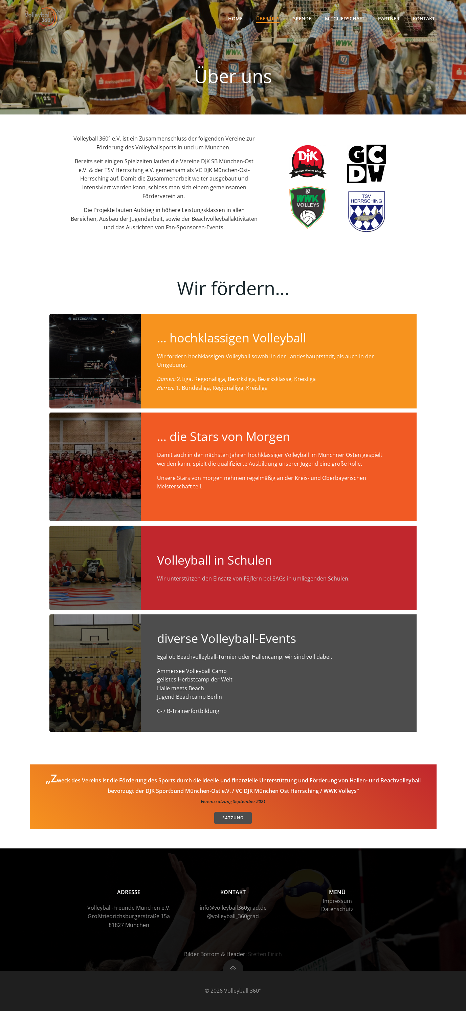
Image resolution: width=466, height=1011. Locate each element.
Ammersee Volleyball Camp (192, 671)
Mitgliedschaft (344, 18)
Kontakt (424, 18)
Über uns (268, 18)
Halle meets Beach (180, 688)
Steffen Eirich (265, 954)
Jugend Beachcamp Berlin (189, 696)
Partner (388, 18)
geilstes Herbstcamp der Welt (194, 679)
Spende (302, 18)
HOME (235, 18)
